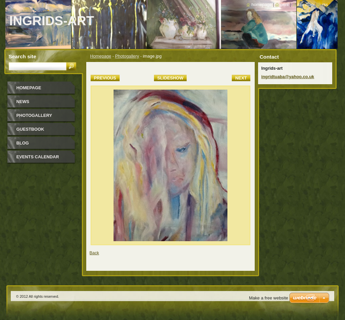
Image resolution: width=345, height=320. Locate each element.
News (23, 101)
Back (94, 252)
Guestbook (30, 129)
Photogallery (127, 56)
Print (284, 4)
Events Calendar (38, 156)
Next (241, 78)
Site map (305, 4)
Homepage (101, 56)
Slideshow (170, 78)
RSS (325, 4)
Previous (105, 78)
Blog (23, 143)
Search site (22, 56)
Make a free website (268, 297)
